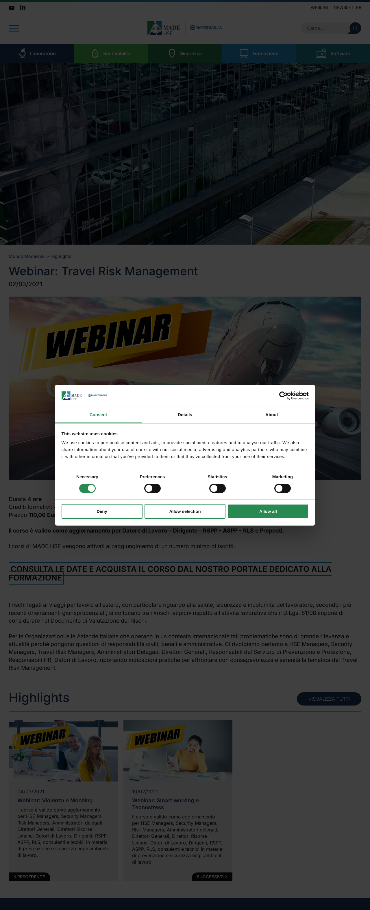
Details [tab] (185, 414)
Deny (102, 511)
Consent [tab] (98, 414)
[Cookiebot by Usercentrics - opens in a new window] (283, 395)
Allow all (268, 511)
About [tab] (271, 414)
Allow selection (185, 511)
